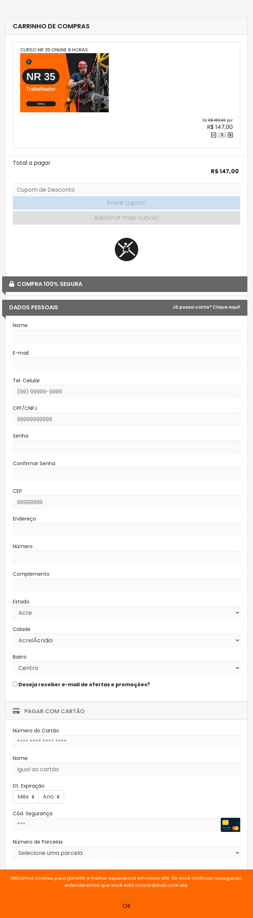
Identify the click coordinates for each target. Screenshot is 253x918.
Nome (20, 325)
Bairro (20, 656)
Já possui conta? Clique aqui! (206, 307)
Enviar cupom (126, 203)
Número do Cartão (36, 730)
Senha (20, 435)
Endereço (24, 518)
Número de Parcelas (38, 841)
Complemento (31, 574)
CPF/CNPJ (25, 408)
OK (127, 906)
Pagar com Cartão (49, 711)
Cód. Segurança (32, 813)
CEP (17, 491)
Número (23, 546)
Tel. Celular (26, 380)
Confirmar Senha (34, 463)
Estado (21, 601)
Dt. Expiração (29, 785)
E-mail (21, 352)
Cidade (21, 629)
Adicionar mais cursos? (126, 218)
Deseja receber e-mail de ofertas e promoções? (81, 684)
